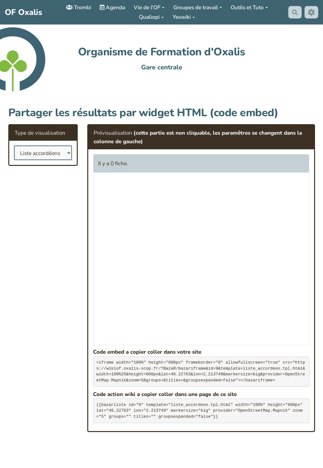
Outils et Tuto (249, 7)
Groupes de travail (197, 7)
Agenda (112, 7)
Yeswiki (184, 17)
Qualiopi (151, 17)
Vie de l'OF (149, 7)
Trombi (78, 7)
